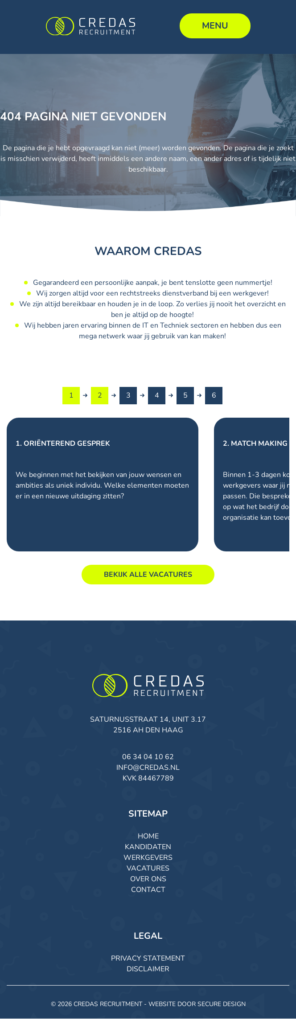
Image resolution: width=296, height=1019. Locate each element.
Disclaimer (148, 969)
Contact (148, 890)
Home (148, 837)
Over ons (148, 879)
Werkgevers (148, 858)
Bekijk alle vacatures (148, 575)
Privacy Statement (148, 959)
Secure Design (221, 1004)
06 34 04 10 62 (148, 757)
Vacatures (148, 869)
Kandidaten (148, 847)
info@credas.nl (148, 768)
